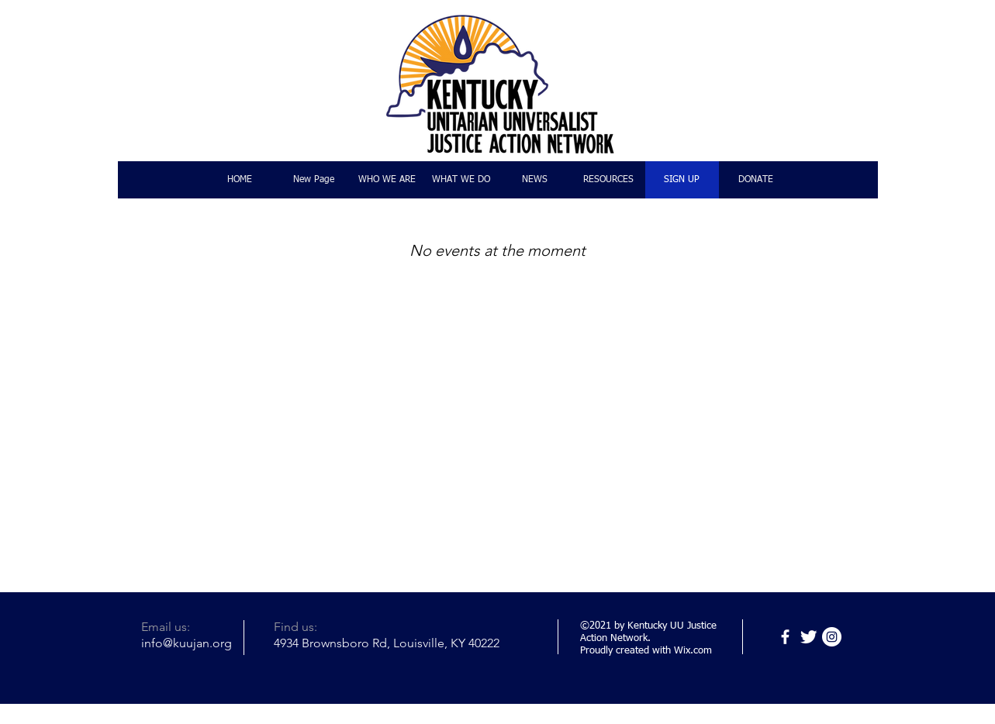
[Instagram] (831, 636)
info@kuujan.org (186, 643)
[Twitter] (808, 636)
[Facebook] (785, 636)
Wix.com (693, 651)
